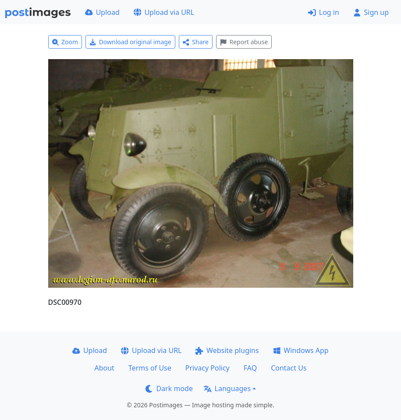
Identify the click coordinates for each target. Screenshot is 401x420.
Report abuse (244, 42)
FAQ (250, 368)
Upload (102, 12)
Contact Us (288, 368)
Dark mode (169, 388)
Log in (323, 12)
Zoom (65, 42)
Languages (227, 388)
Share (196, 42)
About (104, 368)
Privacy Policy (207, 368)
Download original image (130, 42)
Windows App (301, 350)
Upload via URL (164, 12)
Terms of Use (149, 368)
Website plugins (227, 350)
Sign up (371, 12)
